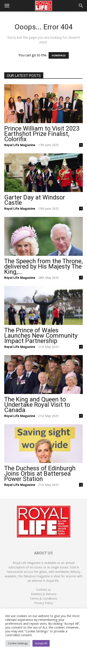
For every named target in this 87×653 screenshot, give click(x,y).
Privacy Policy (43, 603)
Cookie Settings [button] (18, 643)
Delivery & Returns (43, 594)
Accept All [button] (41, 643)
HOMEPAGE (59, 55)
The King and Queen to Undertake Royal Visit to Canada (37, 405)
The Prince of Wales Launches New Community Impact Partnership (41, 335)
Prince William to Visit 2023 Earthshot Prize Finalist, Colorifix (41, 134)
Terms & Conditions (43, 598)
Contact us (43, 590)
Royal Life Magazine (19, 145)
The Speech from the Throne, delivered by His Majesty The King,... (43, 266)
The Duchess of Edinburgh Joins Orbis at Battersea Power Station (40, 473)
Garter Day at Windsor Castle (34, 200)
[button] (7, 5)
